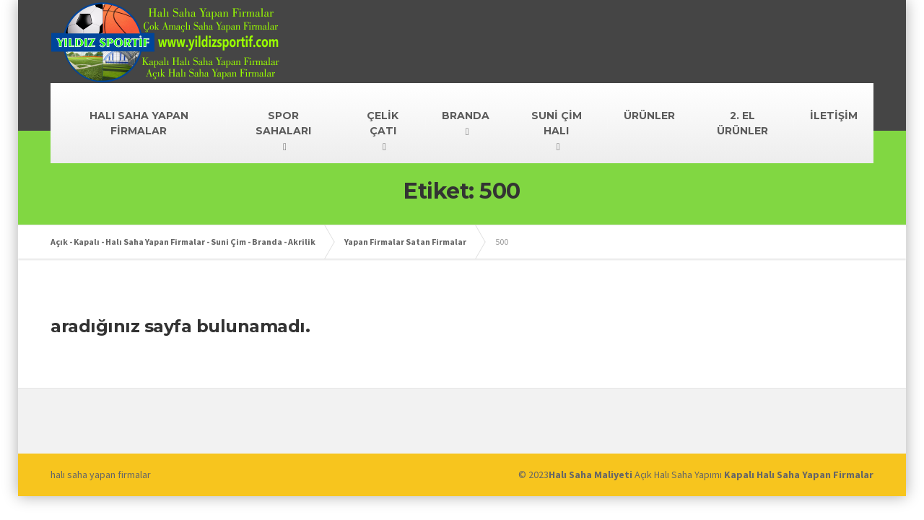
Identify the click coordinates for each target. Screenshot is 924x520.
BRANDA (465, 115)
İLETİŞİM (834, 115)
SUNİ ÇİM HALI (556, 123)
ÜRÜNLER (649, 115)
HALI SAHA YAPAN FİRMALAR (139, 123)
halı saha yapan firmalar (101, 474)
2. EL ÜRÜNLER (742, 123)
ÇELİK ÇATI (382, 123)
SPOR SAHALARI (283, 123)
